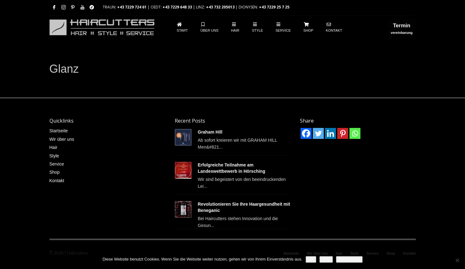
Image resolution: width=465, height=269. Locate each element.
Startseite (58, 130)
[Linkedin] (330, 133)
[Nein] (457, 260)
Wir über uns (61, 139)
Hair (53, 147)
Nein (326, 259)
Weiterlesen (349, 259)
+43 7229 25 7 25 (274, 7)
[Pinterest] (342, 133)
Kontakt (56, 180)
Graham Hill (210, 131)
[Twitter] (318, 133)
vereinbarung (402, 30)
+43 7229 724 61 (132, 7)
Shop (54, 172)
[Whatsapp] (354, 133)
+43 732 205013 (220, 7)
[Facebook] (306, 133)
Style (54, 155)
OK (311, 259)
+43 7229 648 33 (177, 7)
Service (56, 163)
